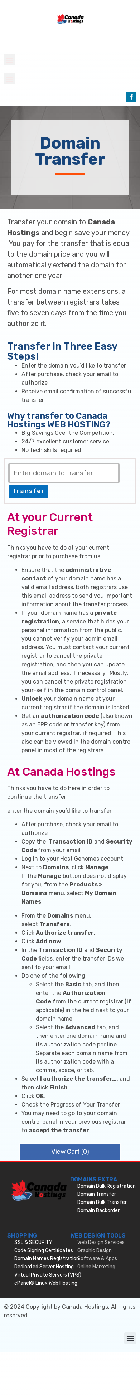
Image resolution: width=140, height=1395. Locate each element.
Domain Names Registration (46, 1258)
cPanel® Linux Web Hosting (45, 1283)
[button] (9, 59)
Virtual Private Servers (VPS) (47, 1275)
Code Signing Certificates (43, 1251)
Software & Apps (97, 1258)
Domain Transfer (96, 1194)
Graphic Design (94, 1251)
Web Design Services (101, 1242)
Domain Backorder (98, 1210)
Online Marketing (96, 1267)
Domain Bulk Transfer (102, 1202)
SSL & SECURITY (33, 1242)
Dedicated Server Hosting (44, 1267)
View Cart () (70, 1152)
